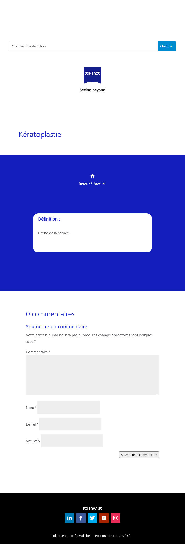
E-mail (32, 424)
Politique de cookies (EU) (112, 536)
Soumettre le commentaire (139, 454)
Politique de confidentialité (71, 536)
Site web (33, 440)
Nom (31, 407)
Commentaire (38, 351)
